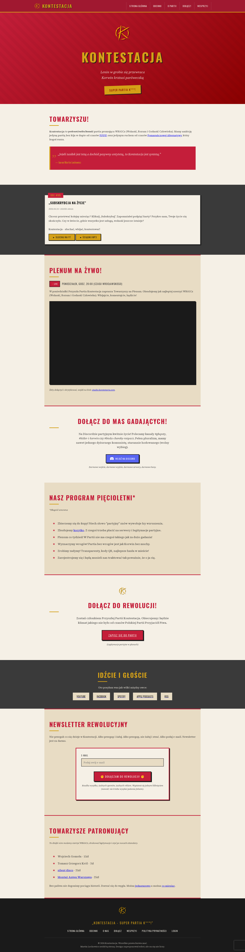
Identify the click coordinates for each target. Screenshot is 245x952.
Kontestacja (53, 6)
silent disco (65, 870)
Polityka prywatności (154, 931)
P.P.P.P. (103, 135)
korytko (78, 530)
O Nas (106, 931)
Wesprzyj (202, 6)
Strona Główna (138, 6)
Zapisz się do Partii (122, 635)
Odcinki (157, 6)
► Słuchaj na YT (62, 237)
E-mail (84, 755)
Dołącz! (187, 6)
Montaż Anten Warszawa (75, 877)
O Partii (172, 6)
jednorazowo (142, 885)
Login (175, 931)
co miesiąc (168, 885)
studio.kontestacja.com (103, 389)
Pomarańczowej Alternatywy (165, 135)
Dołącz (118, 931)
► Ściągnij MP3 (88, 237)
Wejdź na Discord (122, 458)
